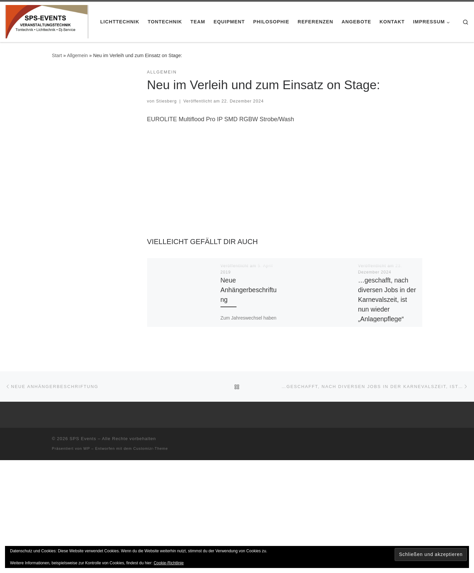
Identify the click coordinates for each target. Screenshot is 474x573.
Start (57, 55)
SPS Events (83, 438)
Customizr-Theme (150, 448)
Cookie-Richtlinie (169, 563)
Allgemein (77, 55)
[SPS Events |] (46, 21)
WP (86, 448)
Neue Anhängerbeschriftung (248, 289)
